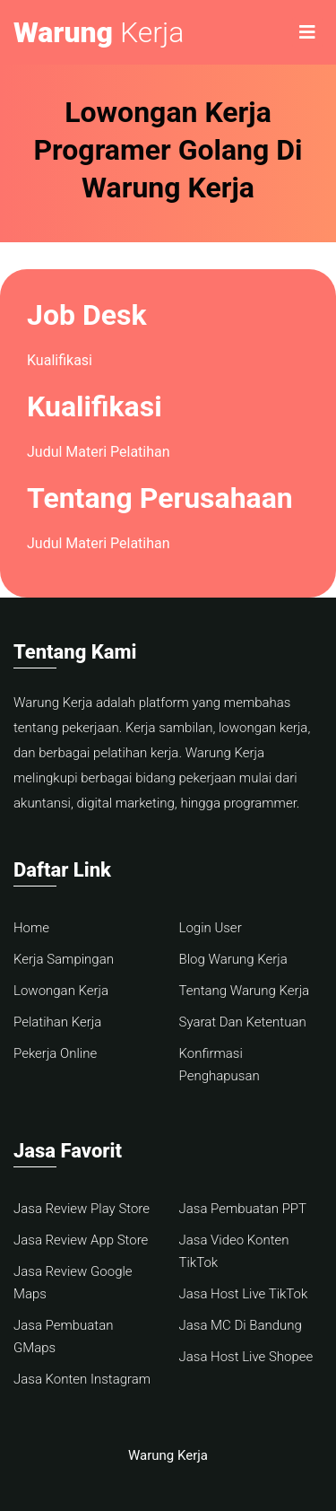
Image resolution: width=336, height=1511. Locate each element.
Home (31, 928)
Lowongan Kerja (60, 991)
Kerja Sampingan (63, 959)
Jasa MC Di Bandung (240, 1325)
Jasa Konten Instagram (82, 1379)
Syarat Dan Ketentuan (242, 1022)
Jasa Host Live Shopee (246, 1357)
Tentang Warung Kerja (244, 991)
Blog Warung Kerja (233, 959)
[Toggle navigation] (307, 32)
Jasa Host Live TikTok (243, 1294)
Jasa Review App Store (80, 1240)
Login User (210, 928)
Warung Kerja (168, 1455)
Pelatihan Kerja (57, 1022)
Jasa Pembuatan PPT (243, 1209)
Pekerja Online (55, 1053)
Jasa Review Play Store (81, 1209)
